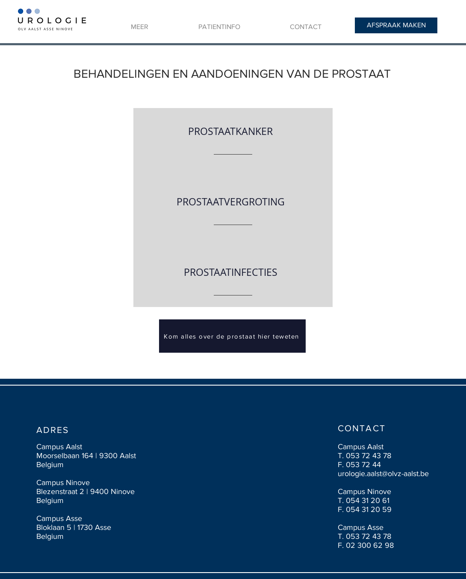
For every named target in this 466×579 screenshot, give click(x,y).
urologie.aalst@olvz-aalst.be (383, 473)
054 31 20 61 (367, 500)
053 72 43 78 (368, 455)
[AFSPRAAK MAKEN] (396, 25)
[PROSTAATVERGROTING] (230, 202)
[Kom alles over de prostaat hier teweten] (232, 336)
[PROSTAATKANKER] (230, 131)
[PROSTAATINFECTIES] (230, 272)
